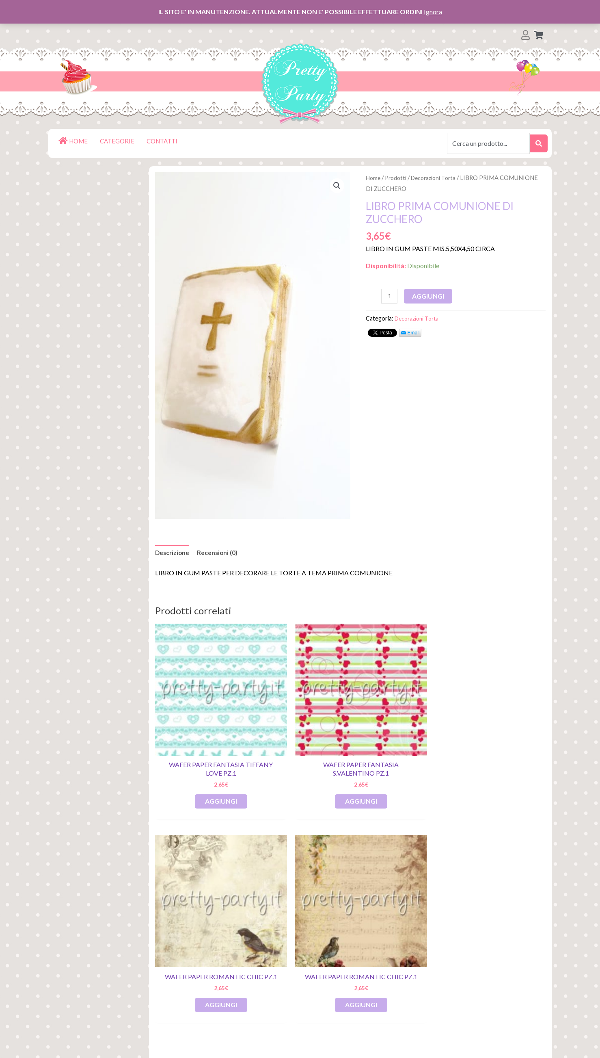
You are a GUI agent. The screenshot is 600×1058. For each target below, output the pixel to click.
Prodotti (397, 177)
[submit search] (539, 143)
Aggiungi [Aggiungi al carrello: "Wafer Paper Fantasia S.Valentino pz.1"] (301, 761)
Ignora (433, 11)
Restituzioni (90, 967)
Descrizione (173, 553)
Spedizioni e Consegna (105, 980)
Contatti (84, 1006)
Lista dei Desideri (98, 928)
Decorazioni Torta (438, 177)
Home (374, 177)
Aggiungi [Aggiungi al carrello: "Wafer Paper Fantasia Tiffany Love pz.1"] (201, 761)
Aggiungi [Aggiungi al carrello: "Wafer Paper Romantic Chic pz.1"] (400, 761)
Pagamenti (88, 954)
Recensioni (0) (219, 553)
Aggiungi (429, 295)
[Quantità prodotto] (389, 296)
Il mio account (92, 941)
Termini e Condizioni (101, 993)
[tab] (173, 553)
